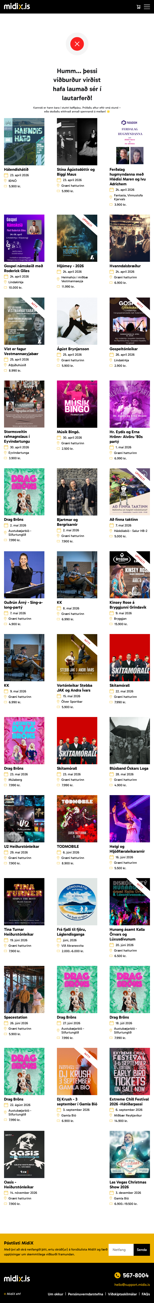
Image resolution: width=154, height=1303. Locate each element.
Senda (142, 1249)
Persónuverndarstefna (85, 1294)
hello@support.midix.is (132, 1284)
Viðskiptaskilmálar (122, 1294)
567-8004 (136, 1275)
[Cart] (138, 6)
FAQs (146, 1294)
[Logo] (17, 7)
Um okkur (55, 1294)
